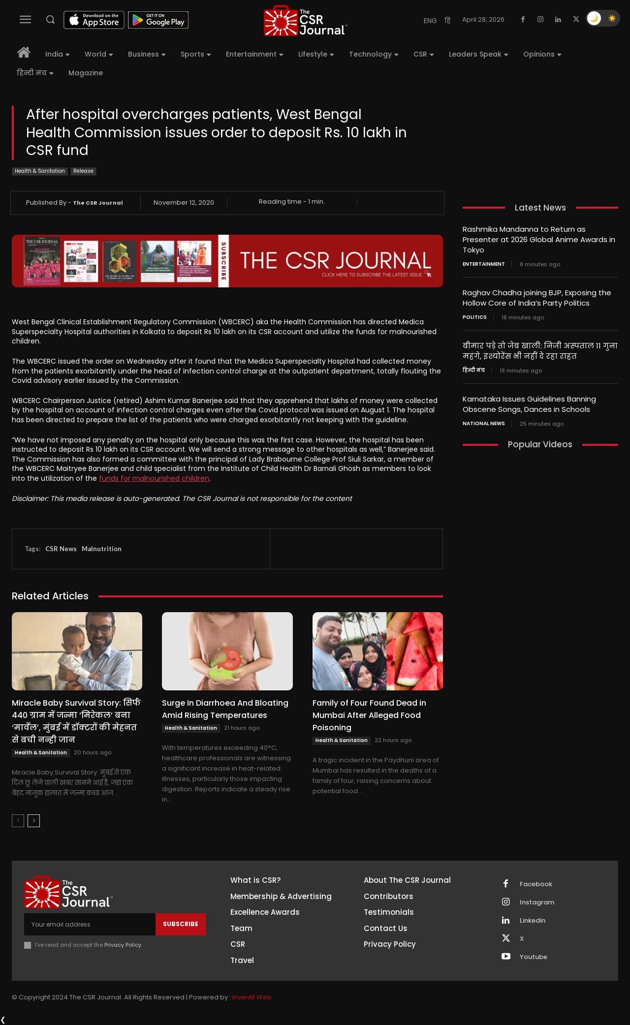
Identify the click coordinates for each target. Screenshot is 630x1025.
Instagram (537, 902)
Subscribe (180, 924)
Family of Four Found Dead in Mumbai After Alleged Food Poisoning (369, 715)
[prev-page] (18, 820)
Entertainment (484, 264)
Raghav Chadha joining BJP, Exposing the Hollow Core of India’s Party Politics (537, 297)
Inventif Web (252, 997)
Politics (475, 317)
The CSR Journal (98, 203)
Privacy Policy (122, 945)
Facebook (536, 884)
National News (484, 423)
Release (83, 171)
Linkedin (532, 920)
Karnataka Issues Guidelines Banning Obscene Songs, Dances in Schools (529, 404)
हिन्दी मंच (474, 370)
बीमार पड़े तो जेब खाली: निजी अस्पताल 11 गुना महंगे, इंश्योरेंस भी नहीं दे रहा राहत (540, 351)
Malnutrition (102, 549)
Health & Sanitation (40, 171)
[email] (90, 924)
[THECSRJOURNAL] (305, 20)
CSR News (61, 549)
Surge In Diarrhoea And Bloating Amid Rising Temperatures (225, 709)
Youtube (533, 957)
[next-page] (34, 820)
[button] (50, 19)
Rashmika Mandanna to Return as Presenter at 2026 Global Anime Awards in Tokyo (539, 239)
